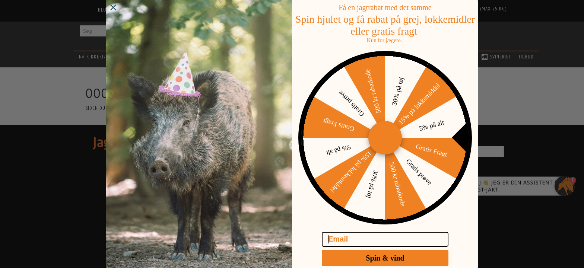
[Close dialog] (113, 15)
